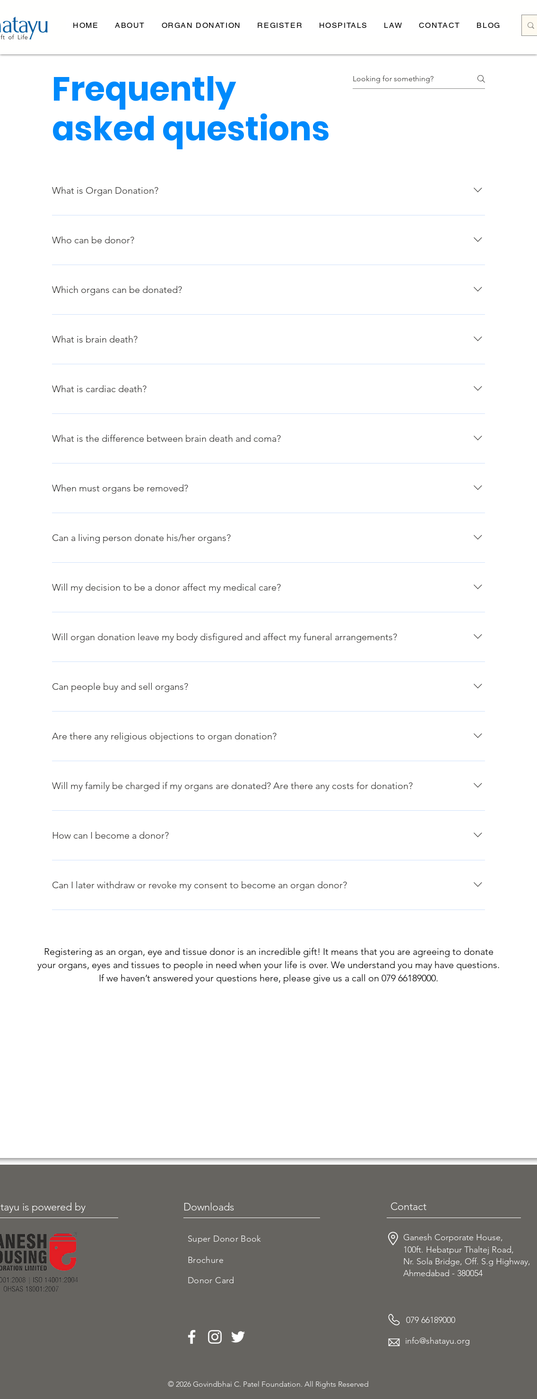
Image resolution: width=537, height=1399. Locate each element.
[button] (130, 25)
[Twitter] (238, 1337)
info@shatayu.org (437, 1341)
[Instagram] (215, 1337)
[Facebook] (191, 1337)
